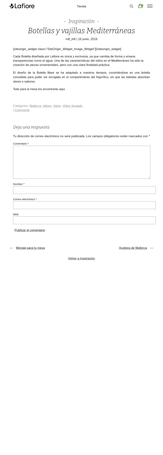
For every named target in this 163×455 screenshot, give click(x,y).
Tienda (81, 6)
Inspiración (81, 21)
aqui (62, 89)
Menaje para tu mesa (27, 248)
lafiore (47, 106)
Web (16, 214)
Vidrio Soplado (72, 106)
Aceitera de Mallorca (136, 248)
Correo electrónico (25, 199)
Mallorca (35, 106)
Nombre (19, 184)
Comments (22, 110)
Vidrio (57, 106)
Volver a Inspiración (81, 258)
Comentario (21, 143)
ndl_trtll (71, 39)
